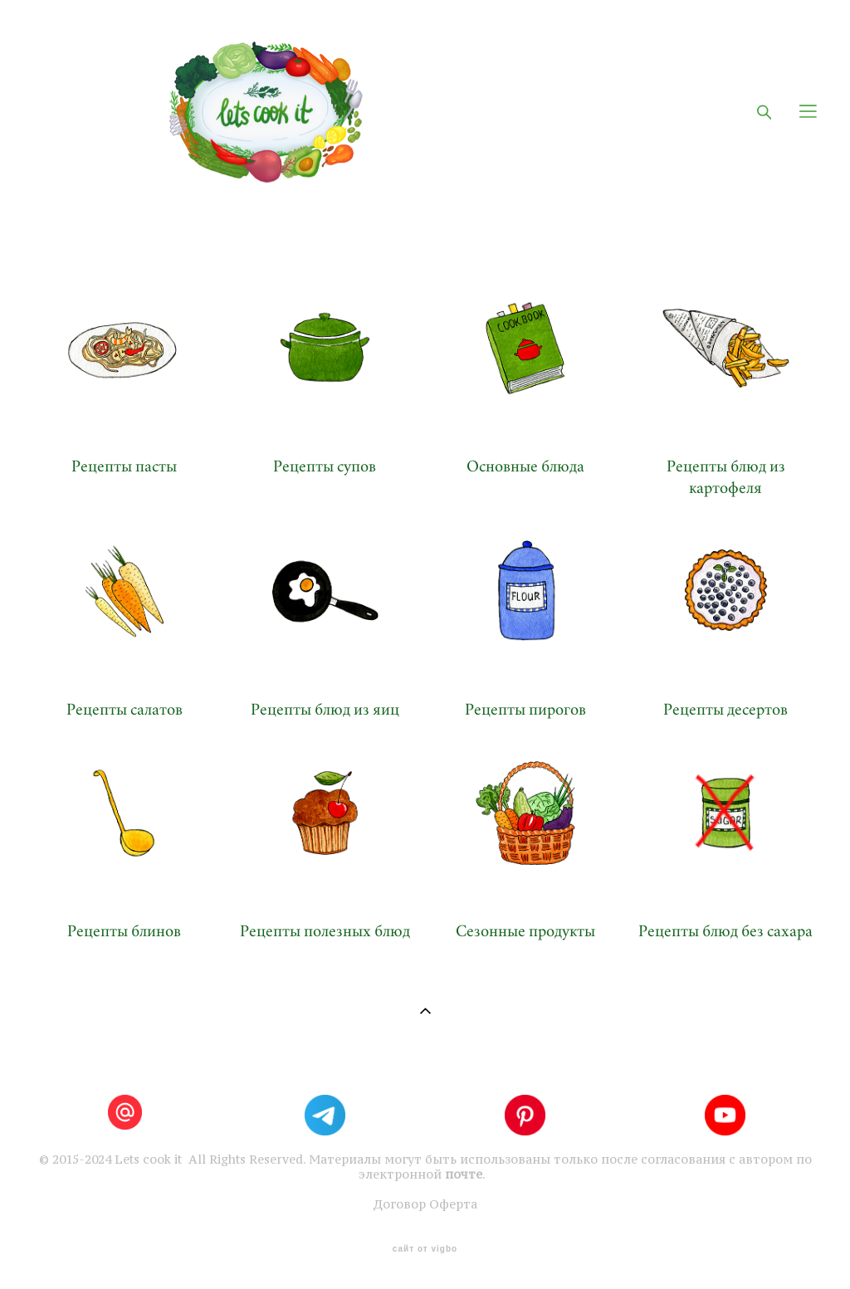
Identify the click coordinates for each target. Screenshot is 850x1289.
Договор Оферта (425, 1204)
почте (463, 1174)
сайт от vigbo (425, 1249)
